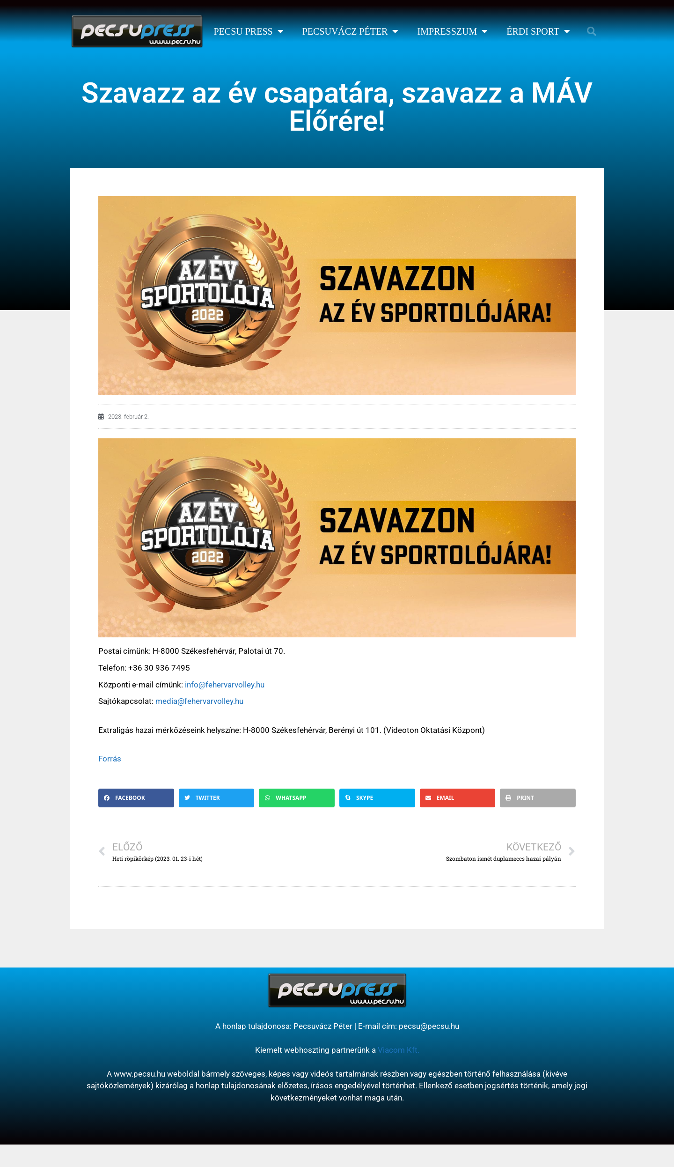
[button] (591, 31)
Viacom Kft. (398, 1050)
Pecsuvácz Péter (350, 31)
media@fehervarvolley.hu (199, 701)
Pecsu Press (248, 31)
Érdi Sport (538, 31)
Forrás (109, 758)
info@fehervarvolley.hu (224, 684)
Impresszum (452, 31)
